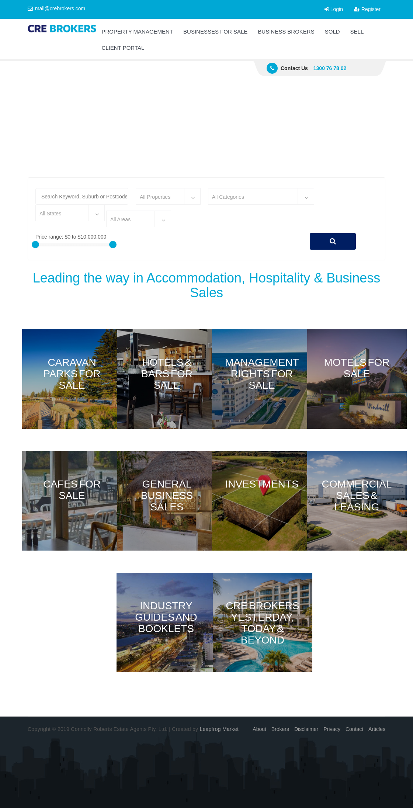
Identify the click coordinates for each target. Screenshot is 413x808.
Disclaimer (306, 729)
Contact (354, 729)
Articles (376, 729)
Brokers (280, 729)
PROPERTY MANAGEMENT (137, 31)
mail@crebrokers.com (56, 8)
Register (367, 9)
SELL (357, 31)
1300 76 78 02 (330, 68)
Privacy (331, 729)
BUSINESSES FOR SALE (215, 31)
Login (333, 9)
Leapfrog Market (219, 729)
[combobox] (168, 196)
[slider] (35, 244)
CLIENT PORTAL (122, 48)
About (259, 729)
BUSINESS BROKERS (286, 31)
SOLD (332, 31)
